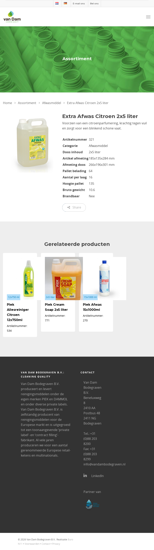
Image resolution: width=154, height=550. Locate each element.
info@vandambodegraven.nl (104, 464)
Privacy (56, 543)
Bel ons (94, 3)
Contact (46, 543)
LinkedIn (92, 476)
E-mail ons (79, 3)
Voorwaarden (32, 543)
